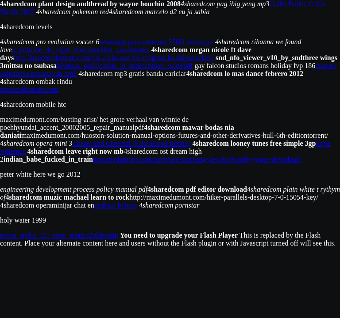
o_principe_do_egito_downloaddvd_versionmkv (81, 49)
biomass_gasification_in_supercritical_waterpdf (125, 65)
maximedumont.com (29, 89)
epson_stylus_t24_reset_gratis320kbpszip (59, 235)
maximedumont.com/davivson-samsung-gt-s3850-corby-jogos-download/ (197, 159)
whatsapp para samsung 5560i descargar (156, 41)
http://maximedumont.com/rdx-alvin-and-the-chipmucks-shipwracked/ (114, 57)
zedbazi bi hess (115, 205)
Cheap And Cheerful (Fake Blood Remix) (131, 143)
